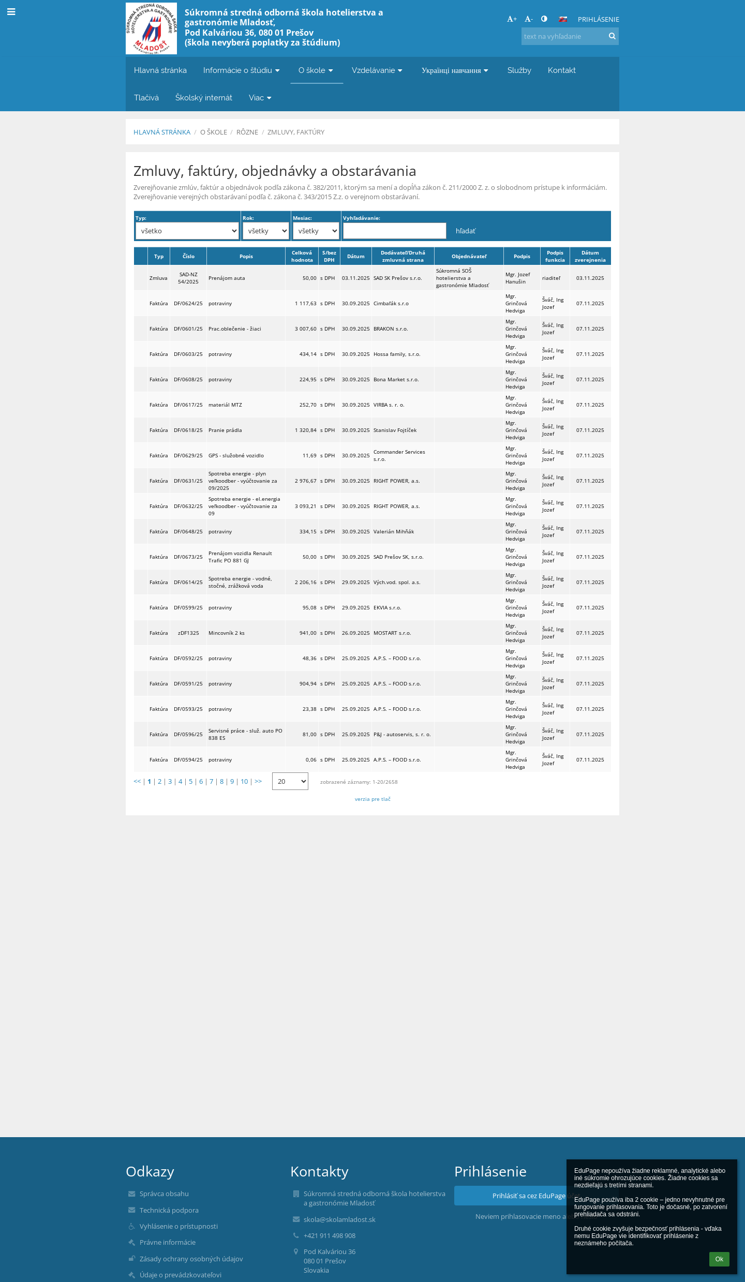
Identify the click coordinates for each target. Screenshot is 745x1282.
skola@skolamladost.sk (340, 1219)
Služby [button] (519, 70)
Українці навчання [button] (456, 70)
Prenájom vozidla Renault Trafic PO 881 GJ (240, 556)
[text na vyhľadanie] (570, 36)
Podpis (522, 256)
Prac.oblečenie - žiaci (234, 328)
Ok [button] (719, 1259)
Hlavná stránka (161, 132)
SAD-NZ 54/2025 (188, 278)
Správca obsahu (164, 1193)
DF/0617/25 (188, 404)
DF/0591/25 (188, 683)
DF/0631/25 (188, 480)
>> (258, 781)
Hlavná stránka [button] (160, 70)
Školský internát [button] (203, 97)
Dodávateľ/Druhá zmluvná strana (403, 256)
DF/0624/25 (188, 303)
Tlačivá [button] (146, 97)
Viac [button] (261, 97)
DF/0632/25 (188, 506)
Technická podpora (169, 1210)
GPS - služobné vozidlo (236, 455)
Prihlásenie (598, 19)
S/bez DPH (329, 256)
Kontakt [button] (562, 70)
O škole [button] (317, 70)
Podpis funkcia (555, 256)
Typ (158, 256)
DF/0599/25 (188, 607)
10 (244, 781)
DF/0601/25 (188, 328)
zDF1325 (188, 632)
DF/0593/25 (188, 708)
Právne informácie (168, 1242)
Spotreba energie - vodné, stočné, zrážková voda (240, 582)
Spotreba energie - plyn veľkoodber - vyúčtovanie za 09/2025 (242, 480)
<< (137, 781)
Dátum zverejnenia (590, 256)
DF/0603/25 (188, 353)
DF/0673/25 (188, 556)
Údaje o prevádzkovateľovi (180, 1274)
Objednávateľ (469, 256)
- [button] (529, 18)
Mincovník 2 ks (226, 632)
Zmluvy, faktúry (295, 132)
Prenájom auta (226, 277)
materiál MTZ (225, 404)
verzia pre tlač (373, 798)
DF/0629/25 (188, 455)
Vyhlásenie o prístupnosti (179, 1226)
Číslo (189, 256)
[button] (563, 19)
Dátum (356, 256)
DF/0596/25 (188, 734)
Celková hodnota (302, 256)
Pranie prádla (225, 430)
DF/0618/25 (188, 430)
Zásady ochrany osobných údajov (191, 1258)
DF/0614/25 (188, 582)
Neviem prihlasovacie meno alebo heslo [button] (536, 1216)
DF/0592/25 (188, 658)
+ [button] (512, 18)
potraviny (220, 303)
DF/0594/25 (188, 759)
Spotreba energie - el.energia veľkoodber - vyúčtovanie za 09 (244, 506)
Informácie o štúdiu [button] (242, 70)
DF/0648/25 (188, 531)
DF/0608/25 (188, 379)
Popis (246, 256)
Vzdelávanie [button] (378, 70)
